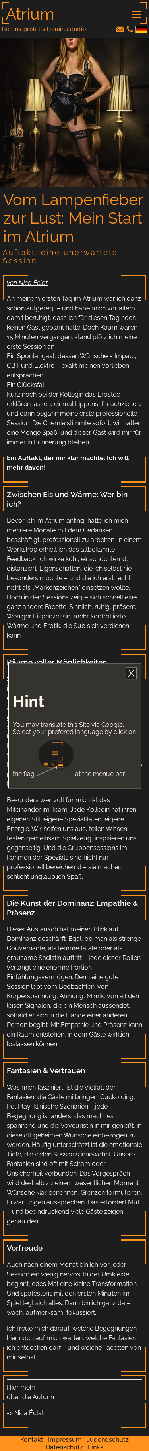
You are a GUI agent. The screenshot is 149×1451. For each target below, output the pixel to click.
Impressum (65, 1439)
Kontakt (31, 1439)
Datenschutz (64, 1447)
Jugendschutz (108, 1439)
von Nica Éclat (27, 283)
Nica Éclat (29, 1413)
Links (95, 1447)
